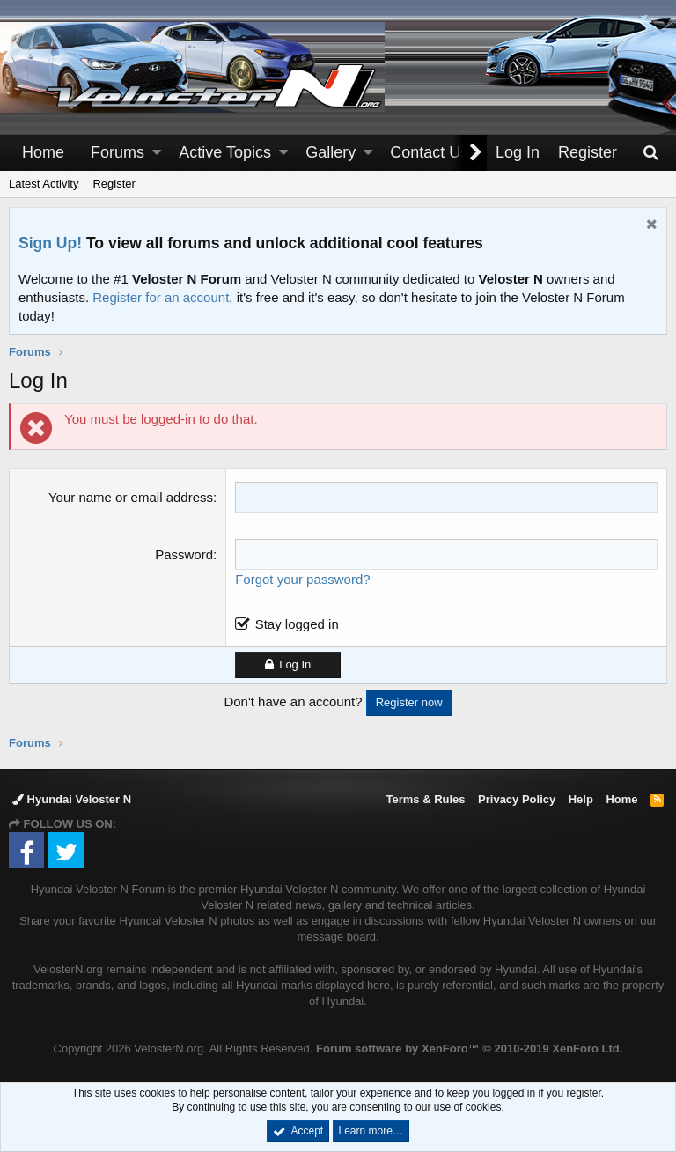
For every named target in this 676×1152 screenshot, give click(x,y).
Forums (117, 152)
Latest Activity (43, 183)
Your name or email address (130, 497)
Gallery (330, 152)
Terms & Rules (425, 799)
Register (113, 183)
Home (43, 152)
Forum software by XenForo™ (469, 1048)
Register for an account (160, 297)
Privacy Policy (516, 799)
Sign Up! (50, 243)
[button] (156, 153)
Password (184, 554)
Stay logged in (297, 624)
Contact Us (429, 152)
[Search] (650, 153)
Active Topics (225, 152)
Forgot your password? (302, 579)
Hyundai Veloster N (71, 799)
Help (581, 799)
